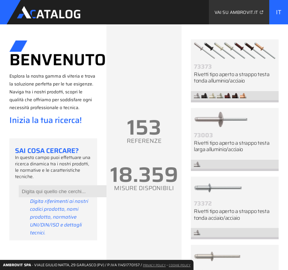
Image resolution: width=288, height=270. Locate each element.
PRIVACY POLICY (154, 265)
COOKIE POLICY (179, 265)
